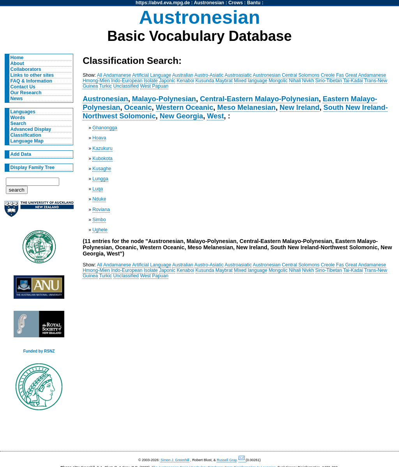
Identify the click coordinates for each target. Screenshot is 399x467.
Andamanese (117, 75)
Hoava (99, 138)
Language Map (27, 141)
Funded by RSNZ (39, 351)
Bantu (253, 2)
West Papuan (154, 86)
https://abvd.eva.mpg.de (163, 2)
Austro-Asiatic (209, 75)
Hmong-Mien (96, 80)
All (99, 75)
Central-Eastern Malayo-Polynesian (259, 99)
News (17, 98)
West (215, 116)
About (17, 63)
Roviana (101, 209)
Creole (328, 75)
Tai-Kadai (353, 80)
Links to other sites (32, 75)
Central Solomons (301, 75)
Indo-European (126, 80)
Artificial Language (151, 75)
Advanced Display (31, 129)
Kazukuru (102, 148)
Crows (235, 2)
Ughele (100, 230)
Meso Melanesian (246, 107)
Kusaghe (101, 168)
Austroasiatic (238, 75)
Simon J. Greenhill (175, 460)
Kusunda (205, 80)
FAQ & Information (31, 81)
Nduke (99, 199)
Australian (182, 75)
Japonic (167, 80)
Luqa (97, 189)
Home (17, 57)
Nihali (294, 80)
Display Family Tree (33, 167)
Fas (340, 75)
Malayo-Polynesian (164, 99)
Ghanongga (104, 127)
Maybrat (224, 80)
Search (18, 123)
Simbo (99, 219)
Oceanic (138, 107)
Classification (26, 135)
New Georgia (181, 116)
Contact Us (23, 87)
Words (18, 117)
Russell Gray (227, 460)
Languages (23, 112)
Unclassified (126, 86)
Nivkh (308, 80)
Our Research (26, 92)
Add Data (21, 154)
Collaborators (26, 69)
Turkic (105, 86)
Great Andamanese (365, 75)
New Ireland (300, 107)
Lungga (100, 179)
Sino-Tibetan (328, 80)
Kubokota (102, 158)
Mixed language (250, 80)
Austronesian (209, 2)
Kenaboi (185, 80)
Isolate (151, 80)
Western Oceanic (185, 107)
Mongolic (278, 80)
